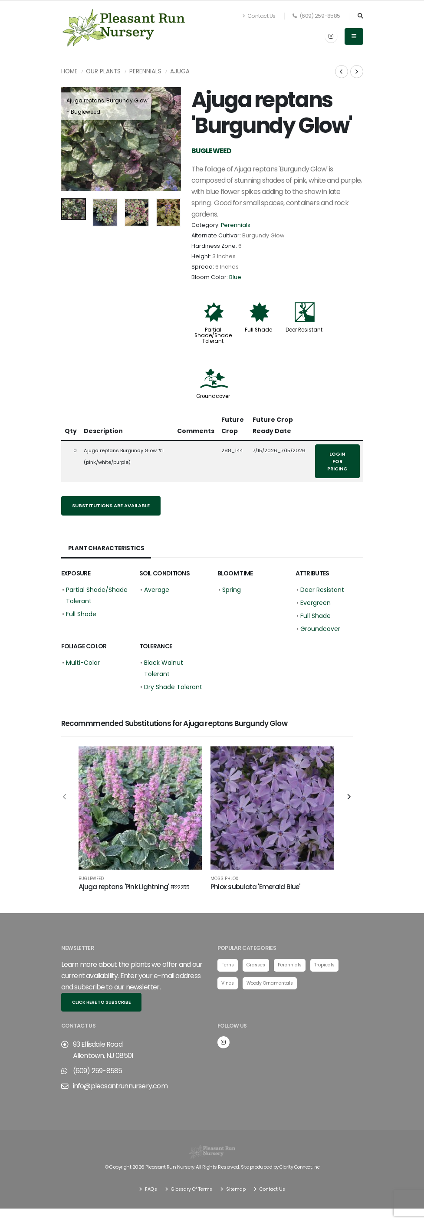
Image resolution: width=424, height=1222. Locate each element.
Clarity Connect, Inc (299, 1170)
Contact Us (259, 16)
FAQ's (146, 1192)
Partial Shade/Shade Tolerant (213, 335)
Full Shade (258, 329)
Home (69, 71)
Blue (235, 277)
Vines (228, 987)
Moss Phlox (224, 879)
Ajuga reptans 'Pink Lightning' (134, 886)
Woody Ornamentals (274, 987)
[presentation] (72, 139)
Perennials (145, 71)
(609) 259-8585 (316, 16)
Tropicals (332, 969)
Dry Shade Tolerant (173, 687)
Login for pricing (337, 461)
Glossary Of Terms (190, 1192)
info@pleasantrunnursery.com (120, 1089)
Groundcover (213, 396)
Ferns (228, 969)
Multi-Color (83, 662)
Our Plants (103, 71)
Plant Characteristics (107, 548)
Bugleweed (91, 879)
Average (156, 589)
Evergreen (315, 602)
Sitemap (237, 1192)
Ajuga (180, 71)
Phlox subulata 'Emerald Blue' (255, 886)
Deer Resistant (304, 329)
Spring (231, 589)
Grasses (258, 969)
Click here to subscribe (101, 1006)
